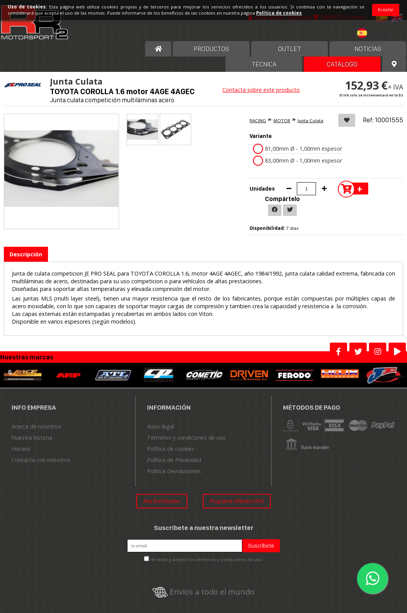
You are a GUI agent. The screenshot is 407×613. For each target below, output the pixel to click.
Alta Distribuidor (162, 501)
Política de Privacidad (174, 459)
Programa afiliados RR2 (236, 501)
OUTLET (289, 49)
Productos (211, 49)
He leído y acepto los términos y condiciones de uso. (206, 559)
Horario (21, 448)
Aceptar (386, 9)
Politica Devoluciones (174, 471)
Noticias (367, 49)
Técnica (263, 64)
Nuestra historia (32, 437)
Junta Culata (310, 120)
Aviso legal (160, 426)
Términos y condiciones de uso (186, 437)
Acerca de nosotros (36, 426)
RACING (258, 120)
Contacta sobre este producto (261, 89)
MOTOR (281, 120)
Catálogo (342, 64)
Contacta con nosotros (41, 459)
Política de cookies (170, 448)
